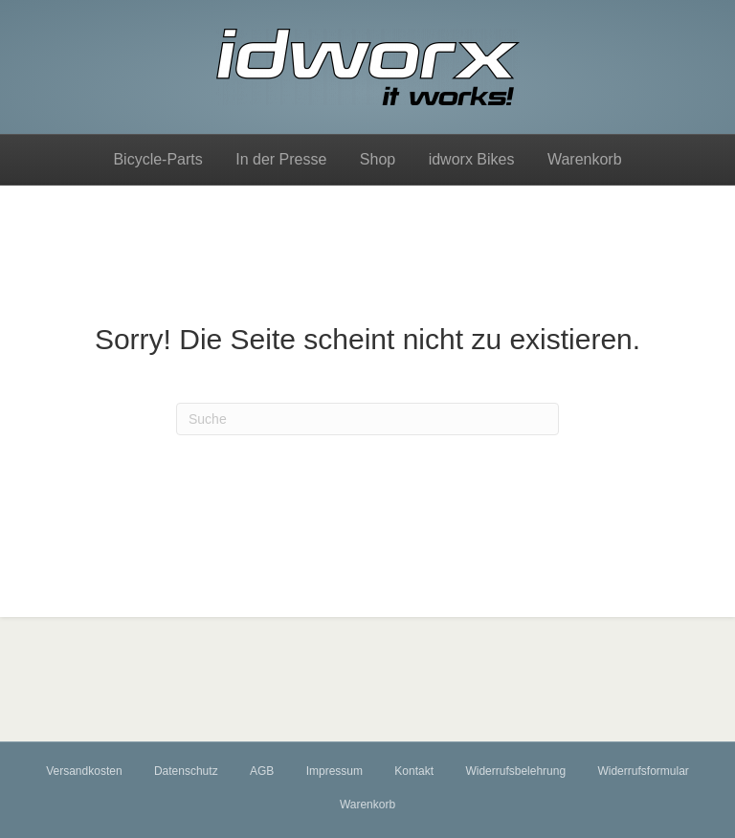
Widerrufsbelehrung (515, 771)
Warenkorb (584, 159)
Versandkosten (84, 771)
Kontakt (414, 771)
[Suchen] (367, 419)
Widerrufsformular (642, 771)
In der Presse (280, 159)
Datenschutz (186, 771)
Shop (377, 159)
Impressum (334, 771)
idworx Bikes (472, 159)
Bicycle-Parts (157, 159)
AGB (262, 771)
